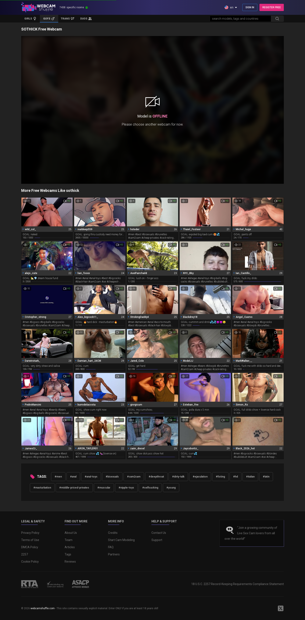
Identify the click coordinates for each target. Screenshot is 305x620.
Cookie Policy (30, 561)
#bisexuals (112, 476)
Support (156, 539)
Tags (68, 554)
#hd (235, 476)
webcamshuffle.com (42, 608)
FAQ (111, 547)
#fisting (220, 476)
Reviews (70, 561)
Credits (113, 532)
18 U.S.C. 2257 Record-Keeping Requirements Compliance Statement (237, 584)
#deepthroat (156, 476)
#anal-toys (91, 476)
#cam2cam (133, 476)
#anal (73, 476)
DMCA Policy (29, 547)
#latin (266, 476)
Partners (114, 554)
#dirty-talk (178, 476)
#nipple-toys (126, 487)
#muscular (103, 487)
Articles (70, 547)
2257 (24, 554)
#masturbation (42, 487)
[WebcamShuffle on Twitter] (280, 608)
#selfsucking (150, 487)
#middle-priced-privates (74, 487)
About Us (71, 532)
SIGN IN (249, 7)
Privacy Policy (30, 532)
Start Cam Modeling (121, 539)
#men (58, 476)
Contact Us (158, 532)
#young (171, 487)
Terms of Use (30, 539)
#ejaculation (200, 476)
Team (68, 539)
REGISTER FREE (271, 7)
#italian (250, 476)
